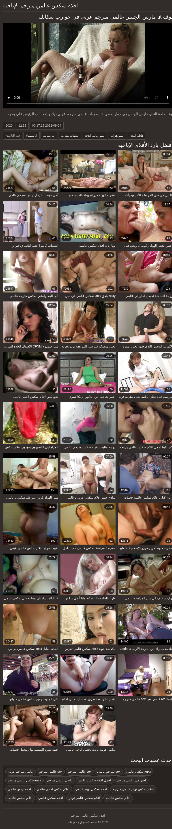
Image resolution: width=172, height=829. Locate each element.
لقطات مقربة (68, 135)
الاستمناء (29, 135)
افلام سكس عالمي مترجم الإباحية (38, 5)
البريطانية (47, 135)
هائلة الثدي (134, 135)
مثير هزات (115, 135)
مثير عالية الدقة (92, 135)
